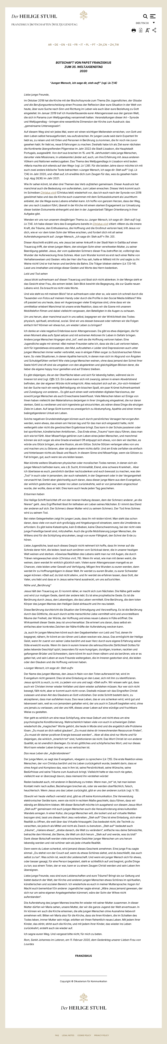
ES (69, 44)
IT (82, 44)
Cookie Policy (84, 1035)
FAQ (57, 1035)
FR (75, 44)
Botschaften (41, 24)
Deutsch (143, 24)
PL (87, 44)
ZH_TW (114, 44)
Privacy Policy (101, 1035)
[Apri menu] (152, 16)
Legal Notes (68, 1035)
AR (50, 44)
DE (56, 44)
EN (63, 44)
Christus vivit (48, 192)
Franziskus (20, 24)
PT (93, 44)
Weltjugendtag (65, 24)
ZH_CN (103, 44)
